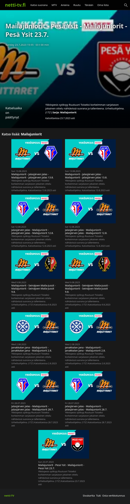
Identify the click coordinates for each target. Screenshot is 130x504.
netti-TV (9, 495)
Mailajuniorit (68, 112)
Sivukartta (89, 495)
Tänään (89, 5)
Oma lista (103, 5)
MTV (54, 5)
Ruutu (77, 5)
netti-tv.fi (15, 5)
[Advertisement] (65, 73)
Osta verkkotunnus (113, 495)
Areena (65, 5)
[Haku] (126, 5)
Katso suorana (39, 5)
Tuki (98, 495)
